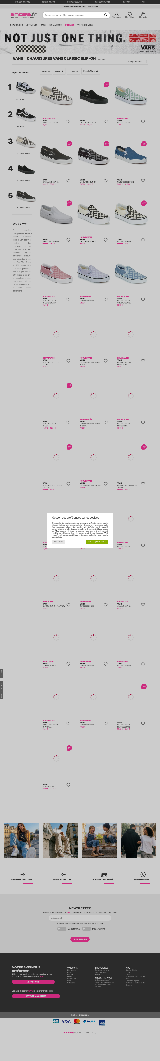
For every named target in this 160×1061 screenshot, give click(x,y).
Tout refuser (58, 542)
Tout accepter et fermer (97, 542)
